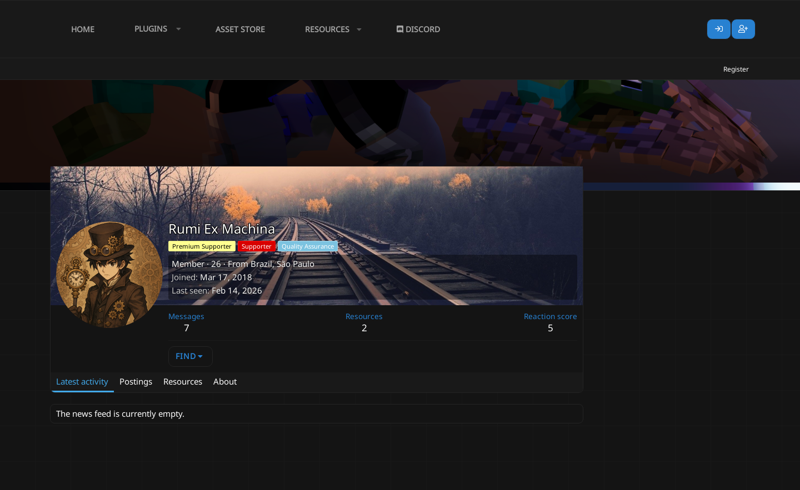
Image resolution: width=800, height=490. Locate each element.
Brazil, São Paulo (282, 263)
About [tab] (225, 381)
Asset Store (240, 29)
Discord (418, 29)
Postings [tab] (135, 381)
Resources (327, 29)
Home (82, 29)
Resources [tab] (182, 381)
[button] (155, 29)
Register (736, 69)
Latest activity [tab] (82, 381)
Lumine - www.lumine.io (716, 479)
